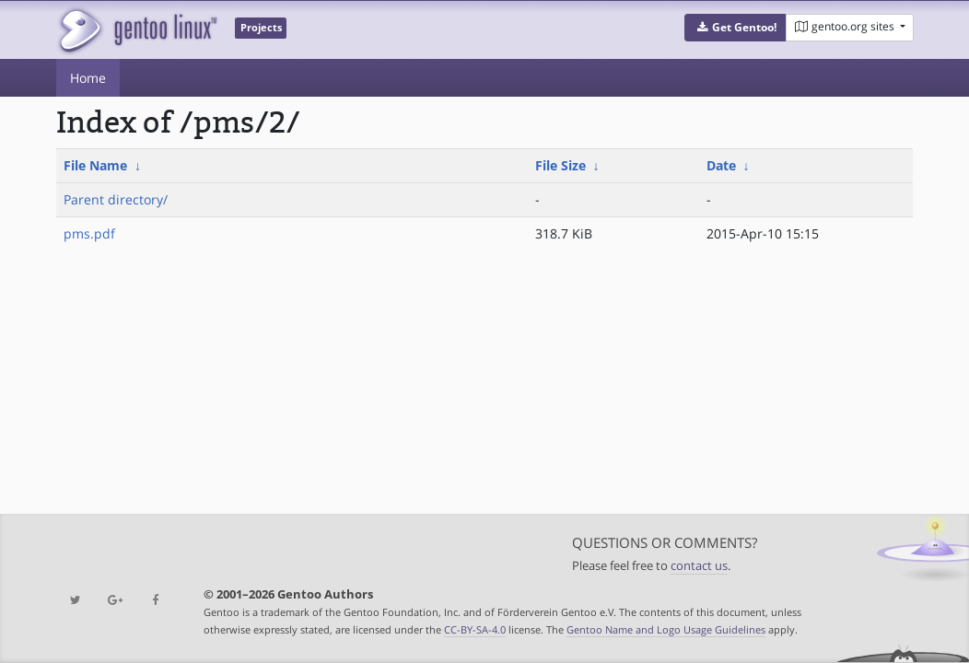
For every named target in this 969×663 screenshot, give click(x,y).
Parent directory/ (116, 199)
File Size (560, 165)
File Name (95, 165)
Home (88, 78)
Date (721, 165)
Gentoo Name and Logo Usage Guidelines (665, 629)
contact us (699, 566)
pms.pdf (89, 233)
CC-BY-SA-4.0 (475, 629)
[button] (735, 27)
